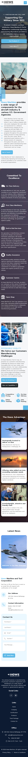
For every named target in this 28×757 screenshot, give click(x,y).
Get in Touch (7, 152)
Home (14, 707)
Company (14, 710)
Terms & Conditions (20, 752)
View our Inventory (9, 380)
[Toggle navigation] (25, 2)
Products (14, 715)
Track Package (14, 718)
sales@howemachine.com (14, 735)
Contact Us (14, 721)
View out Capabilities (9, 385)
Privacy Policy (7, 752)
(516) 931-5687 (14, 738)
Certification (14, 712)
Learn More (14, 46)
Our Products (14, 41)
